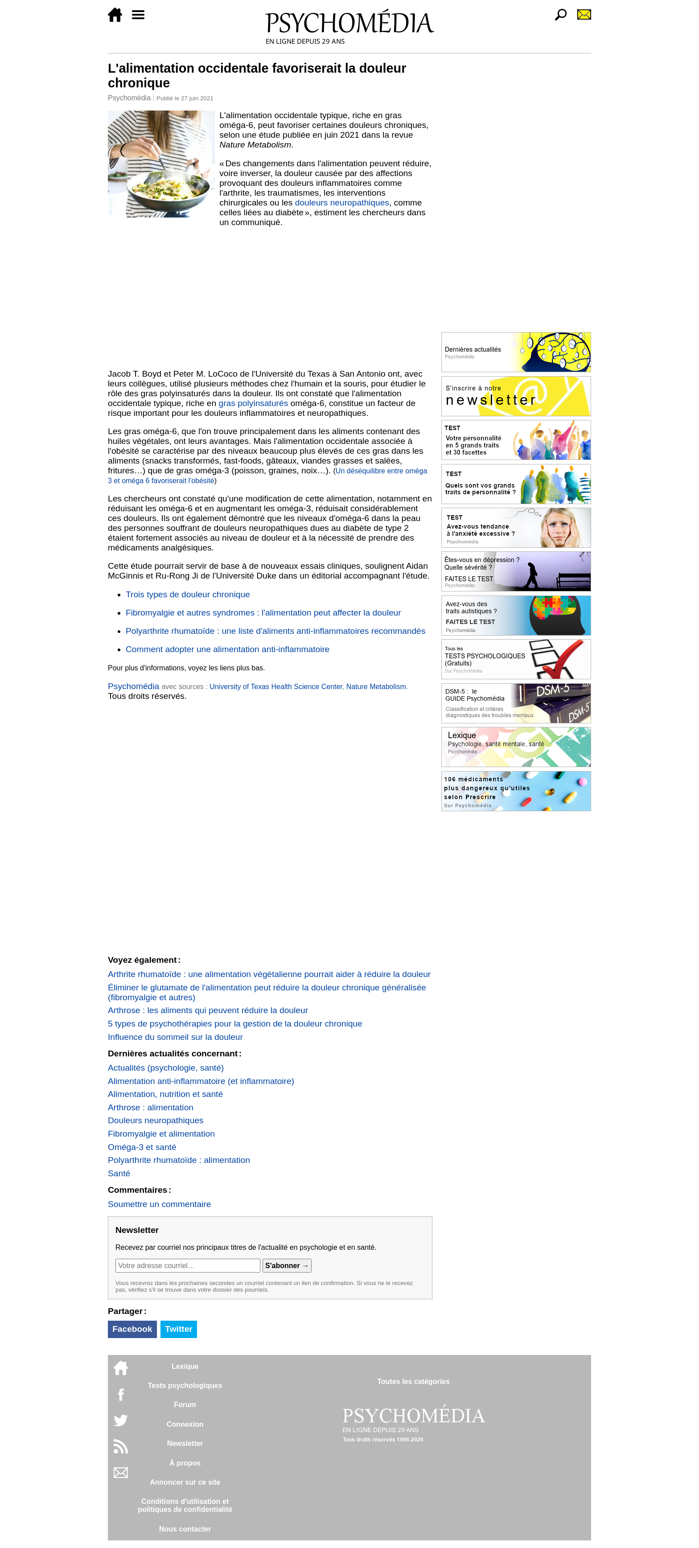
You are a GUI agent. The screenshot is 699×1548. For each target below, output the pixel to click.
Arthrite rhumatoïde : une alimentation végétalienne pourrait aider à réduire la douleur (269, 974)
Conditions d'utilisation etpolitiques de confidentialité (185, 1505)
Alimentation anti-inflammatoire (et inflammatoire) (201, 1081)
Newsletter (185, 1443)
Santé (119, 1173)
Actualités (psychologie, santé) (166, 1067)
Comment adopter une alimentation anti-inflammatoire (228, 649)
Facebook (132, 1329)
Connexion (185, 1424)
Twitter (178, 1329)
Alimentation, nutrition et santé (165, 1094)
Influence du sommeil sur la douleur (175, 1037)
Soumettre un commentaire (159, 1204)
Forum (185, 1404)
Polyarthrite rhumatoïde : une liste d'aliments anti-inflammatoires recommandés (275, 631)
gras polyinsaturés (253, 403)
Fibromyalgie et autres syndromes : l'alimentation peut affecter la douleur (263, 612)
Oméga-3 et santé (142, 1147)
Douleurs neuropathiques (155, 1120)
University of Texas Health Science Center (276, 686)
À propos (185, 1463)
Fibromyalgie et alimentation (161, 1133)
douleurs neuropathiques (342, 202)
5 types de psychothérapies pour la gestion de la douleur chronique (235, 1023)
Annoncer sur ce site (185, 1482)
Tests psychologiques (185, 1385)
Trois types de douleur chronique (188, 594)
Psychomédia (129, 98)
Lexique (185, 1366)
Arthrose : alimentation (150, 1107)
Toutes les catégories (413, 1381)
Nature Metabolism (376, 686)
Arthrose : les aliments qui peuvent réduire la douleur (208, 1010)
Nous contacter (185, 1529)
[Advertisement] (270, 298)
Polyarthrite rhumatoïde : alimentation (179, 1160)
